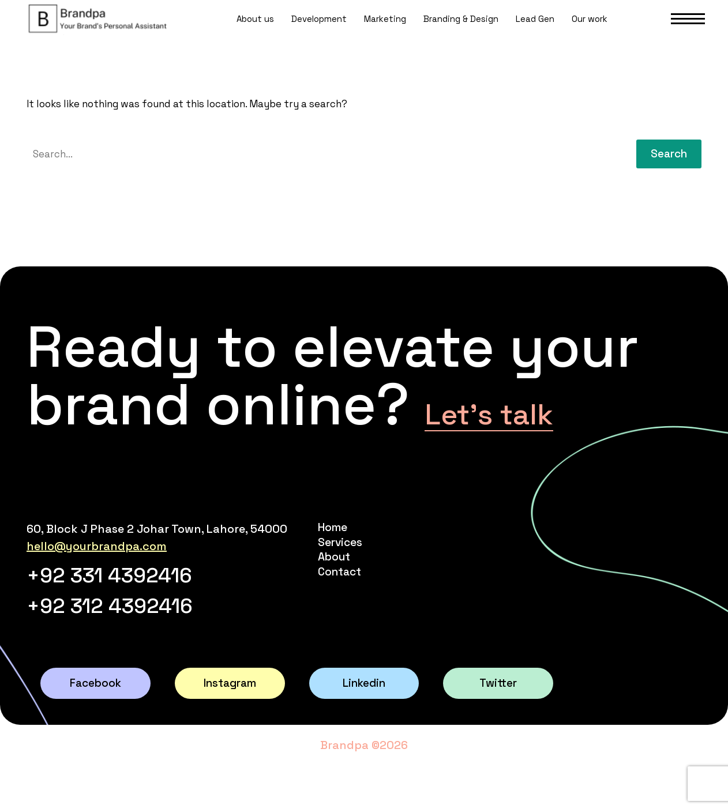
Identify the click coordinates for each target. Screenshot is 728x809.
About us (255, 30)
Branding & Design (460, 30)
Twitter (498, 705)
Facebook (95, 705)
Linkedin (364, 705)
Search (669, 153)
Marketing (385, 30)
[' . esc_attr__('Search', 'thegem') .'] (323, 154)
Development (319, 30)
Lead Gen (535, 30)
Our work (589, 30)
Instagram (230, 705)
